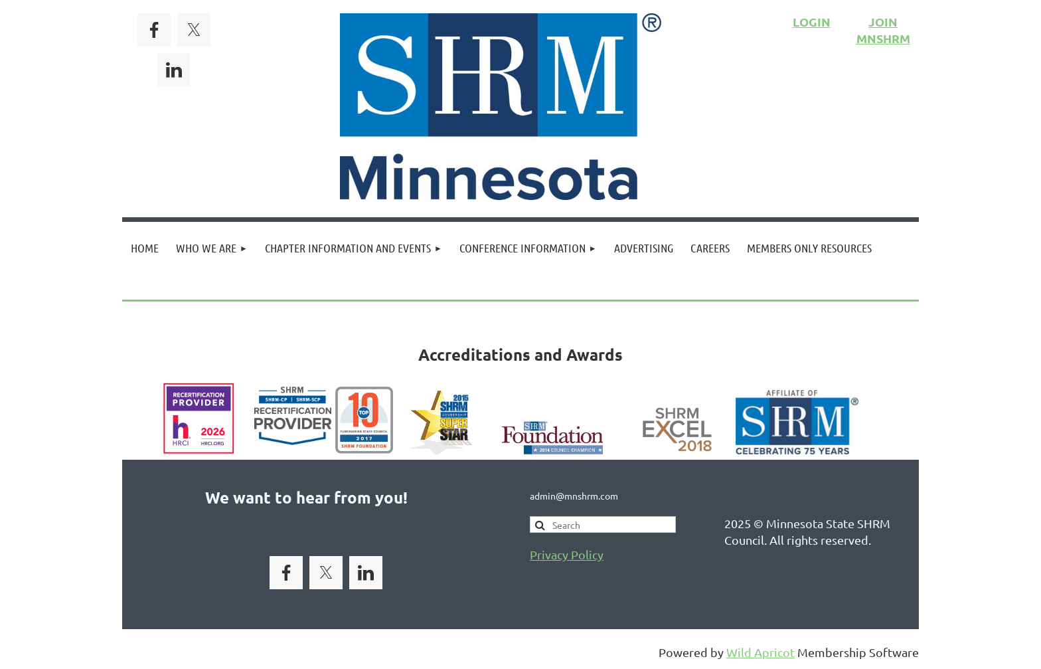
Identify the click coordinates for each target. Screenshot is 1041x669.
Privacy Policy (566, 554)
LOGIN (812, 21)
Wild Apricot (760, 652)
